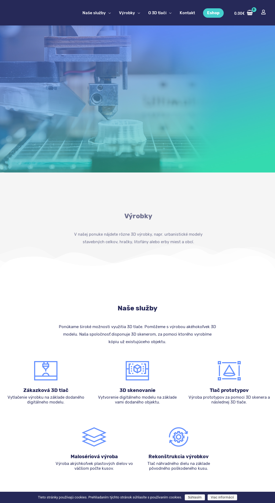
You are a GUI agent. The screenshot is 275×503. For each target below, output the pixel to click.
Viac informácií (222, 497)
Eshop (213, 12)
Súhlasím (195, 497)
